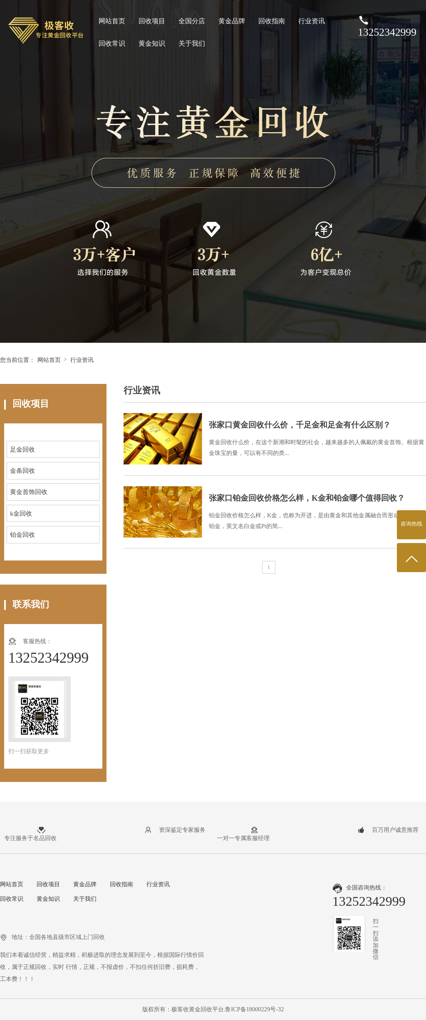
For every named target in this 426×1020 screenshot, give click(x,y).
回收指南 (271, 21)
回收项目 (152, 21)
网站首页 (112, 21)
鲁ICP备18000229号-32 (254, 1009)
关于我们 (191, 43)
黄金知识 (152, 43)
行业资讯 (311, 21)
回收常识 (112, 43)
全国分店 (191, 21)
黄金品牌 (231, 21)
